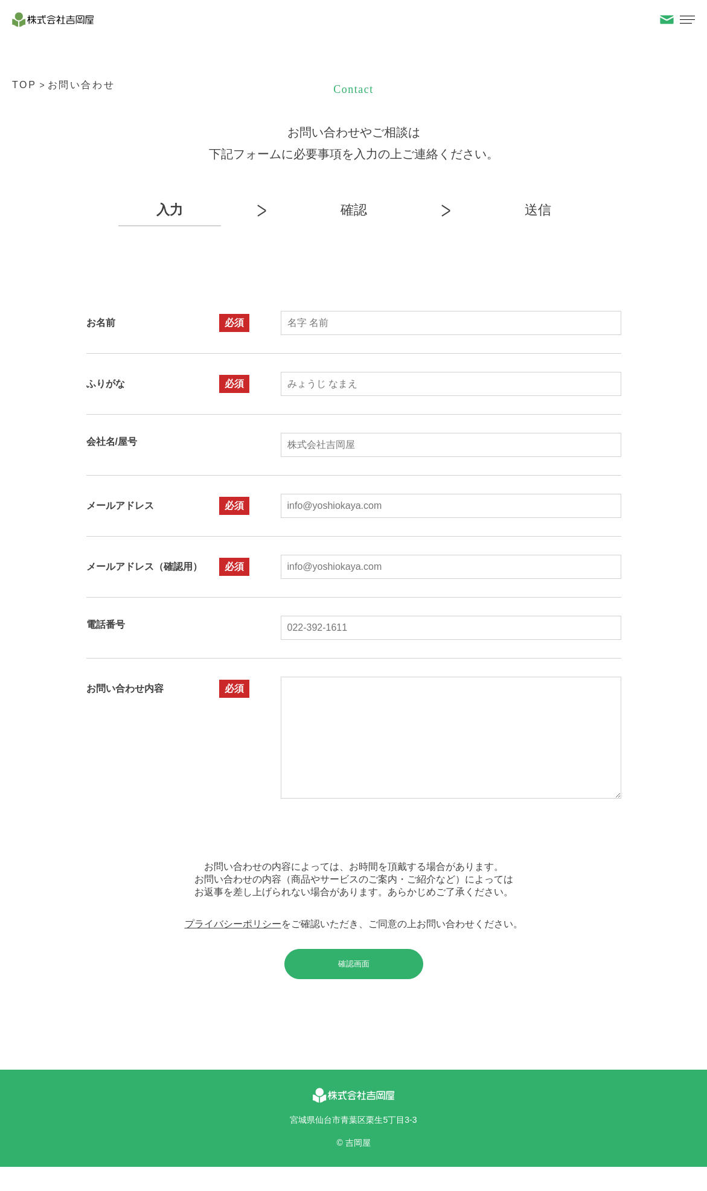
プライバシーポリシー (233, 948)
